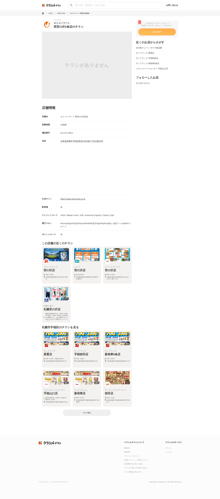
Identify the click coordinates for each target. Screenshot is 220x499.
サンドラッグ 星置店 (145, 53)
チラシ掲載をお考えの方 (132, 472)
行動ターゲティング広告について (135, 460)
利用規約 (127, 452)
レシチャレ (169, 452)
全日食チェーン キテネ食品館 (149, 48)
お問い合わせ (172, 5)
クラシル (168, 448)
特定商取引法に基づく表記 (133, 464)
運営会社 (127, 448)
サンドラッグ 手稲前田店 (147, 58)
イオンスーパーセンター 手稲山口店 (152, 68)
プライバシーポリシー (132, 456)
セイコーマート (62, 23)
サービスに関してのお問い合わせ (135, 468)
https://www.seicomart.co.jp (72, 199)
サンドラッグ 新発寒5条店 (147, 63)
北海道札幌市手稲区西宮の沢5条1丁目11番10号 (81, 141)
